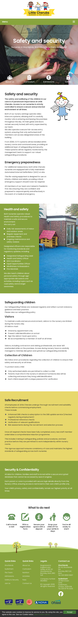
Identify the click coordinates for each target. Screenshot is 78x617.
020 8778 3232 (67, 588)
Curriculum (29, 81)
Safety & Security (12, 580)
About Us (26, 565)
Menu (5, 21)
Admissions (48, 81)
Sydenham (9, 569)
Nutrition (25, 572)
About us (9, 81)
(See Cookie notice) (42, 614)
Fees (24, 580)
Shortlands (9, 565)
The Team (9, 572)
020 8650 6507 (67, 575)
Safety (68, 81)
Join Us (7, 583)
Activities (26, 576)
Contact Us (27, 583)
